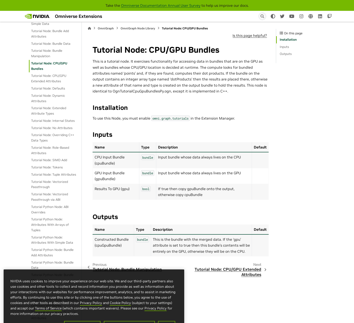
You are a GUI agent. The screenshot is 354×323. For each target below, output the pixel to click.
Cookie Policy (120, 320)
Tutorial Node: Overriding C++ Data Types (52, 137)
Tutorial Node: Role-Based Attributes (50, 150)
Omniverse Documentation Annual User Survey (160, 5)
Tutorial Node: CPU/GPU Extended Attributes (48, 78)
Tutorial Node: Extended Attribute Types (48, 111)
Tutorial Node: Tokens (47, 167)
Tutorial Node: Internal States (53, 121)
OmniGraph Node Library (138, 28)
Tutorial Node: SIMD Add (49, 160)
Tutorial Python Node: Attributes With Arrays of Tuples (50, 224)
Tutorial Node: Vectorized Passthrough (49, 184)
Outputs (286, 54)
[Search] (262, 16)
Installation (288, 40)
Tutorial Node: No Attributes (51, 128)
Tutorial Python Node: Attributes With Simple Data (52, 240)
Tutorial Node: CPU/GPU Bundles (49, 66)
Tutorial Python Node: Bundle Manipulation (52, 277)
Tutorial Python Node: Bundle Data (52, 265)
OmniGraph (106, 28)
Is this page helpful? (250, 35)
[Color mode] (273, 16)
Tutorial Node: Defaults (48, 88)
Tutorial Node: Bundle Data (50, 44)
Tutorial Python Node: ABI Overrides (50, 209)
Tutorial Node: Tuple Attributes (53, 174)
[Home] (89, 28)
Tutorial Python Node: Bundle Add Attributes (52, 252)
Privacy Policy (91, 320)
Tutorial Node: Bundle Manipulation (46, 53)
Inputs (284, 47)
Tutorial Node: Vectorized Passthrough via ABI (49, 197)
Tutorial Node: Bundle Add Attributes (50, 33)
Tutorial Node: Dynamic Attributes (48, 98)
